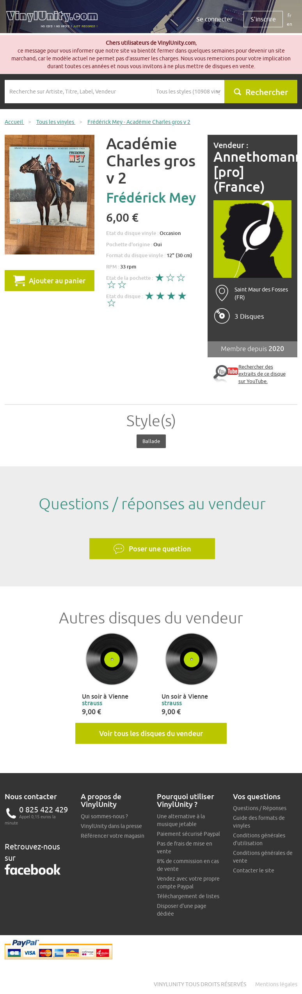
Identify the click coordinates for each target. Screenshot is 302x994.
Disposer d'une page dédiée (181, 910)
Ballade (151, 441)
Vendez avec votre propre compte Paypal (188, 883)
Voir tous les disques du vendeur (151, 733)
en (289, 24)
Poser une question (152, 549)
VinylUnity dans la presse (111, 826)
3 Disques (249, 316)
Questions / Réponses (259, 808)
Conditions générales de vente (263, 857)
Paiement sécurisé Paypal (188, 834)
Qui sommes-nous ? (104, 816)
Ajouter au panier (49, 280)
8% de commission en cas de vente (188, 865)
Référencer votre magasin (112, 836)
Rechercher (260, 92)
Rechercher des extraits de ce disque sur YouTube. (262, 374)
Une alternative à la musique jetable (181, 820)
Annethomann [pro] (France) (252, 171)
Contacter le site (253, 870)
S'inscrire (263, 19)
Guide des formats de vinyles (259, 822)
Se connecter (214, 19)
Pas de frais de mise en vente (184, 847)
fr (289, 15)
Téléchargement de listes (188, 896)
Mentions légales (276, 984)
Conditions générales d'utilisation (259, 839)
